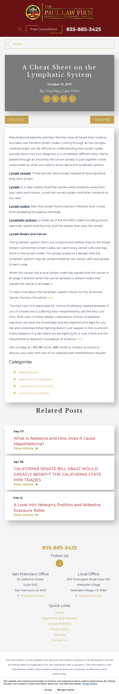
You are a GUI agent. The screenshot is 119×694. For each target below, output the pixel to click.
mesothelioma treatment (36, 386)
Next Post (102, 119)
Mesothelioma (29, 372)
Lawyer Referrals (59, 623)
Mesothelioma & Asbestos (59, 618)
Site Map (59, 634)
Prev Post (16, 119)
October (17, 44)
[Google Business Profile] (59, 563)
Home (59, 612)
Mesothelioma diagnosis (36, 379)
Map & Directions (32, 595)
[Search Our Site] (20, 29)
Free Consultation (43, 29)
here (50, 297)
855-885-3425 (83, 29)
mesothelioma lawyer (34, 393)
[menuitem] (59, 613)
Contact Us (59, 640)
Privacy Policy (59, 629)
